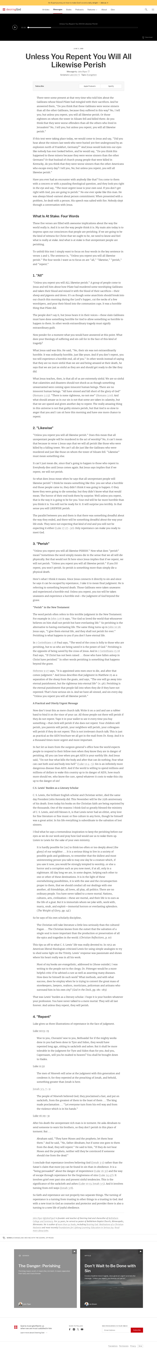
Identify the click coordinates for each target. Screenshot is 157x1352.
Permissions (123, 1346)
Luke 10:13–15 (41, 1030)
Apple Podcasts (90, 86)
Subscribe (137, 1330)
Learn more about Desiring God (33, 1333)
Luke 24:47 (106, 1175)
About (104, 9)
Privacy (133, 1346)
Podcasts (79, 9)
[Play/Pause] (14, 27)
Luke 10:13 (85, 1183)
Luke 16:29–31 (41, 1115)
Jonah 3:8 (66, 1187)
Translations (112, 1346)
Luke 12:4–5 (85, 763)
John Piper (37, 1218)
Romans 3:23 (41, 395)
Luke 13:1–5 (75, 75)
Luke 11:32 (39, 1066)
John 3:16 (56, 618)
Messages (57, 9)
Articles (45, 9)
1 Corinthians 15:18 (109, 651)
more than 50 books (67, 1224)
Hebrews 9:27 (41, 670)
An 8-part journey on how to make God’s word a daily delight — (78, 3)
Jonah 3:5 (38, 1089)
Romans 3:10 (104, 395)
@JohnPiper (49, 1218)
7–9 (47, 1089)
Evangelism (92, 75)
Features (91, 9)
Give (113, 9)
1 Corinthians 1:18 (46, 642)
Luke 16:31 (101, 1171)
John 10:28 (114, 627)
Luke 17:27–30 (64, 528)
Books (68, 9)
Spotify (111, 86)
